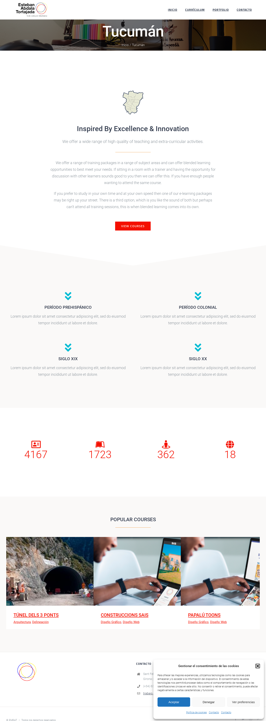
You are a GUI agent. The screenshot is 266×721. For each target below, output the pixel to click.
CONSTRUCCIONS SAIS (124, 615)
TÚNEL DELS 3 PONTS (36, 615)
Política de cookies (196, 712)
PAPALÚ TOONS (204, 615)
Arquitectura (22, 622)
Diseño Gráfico (111, 622)
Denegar (209, 702)
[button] (258, 666)
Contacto (214, 712)
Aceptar (174, 702)
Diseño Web (131, 622)
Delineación (40, 622)
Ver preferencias (243, 702)
